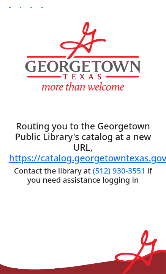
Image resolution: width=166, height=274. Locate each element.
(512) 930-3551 (119, 171)
